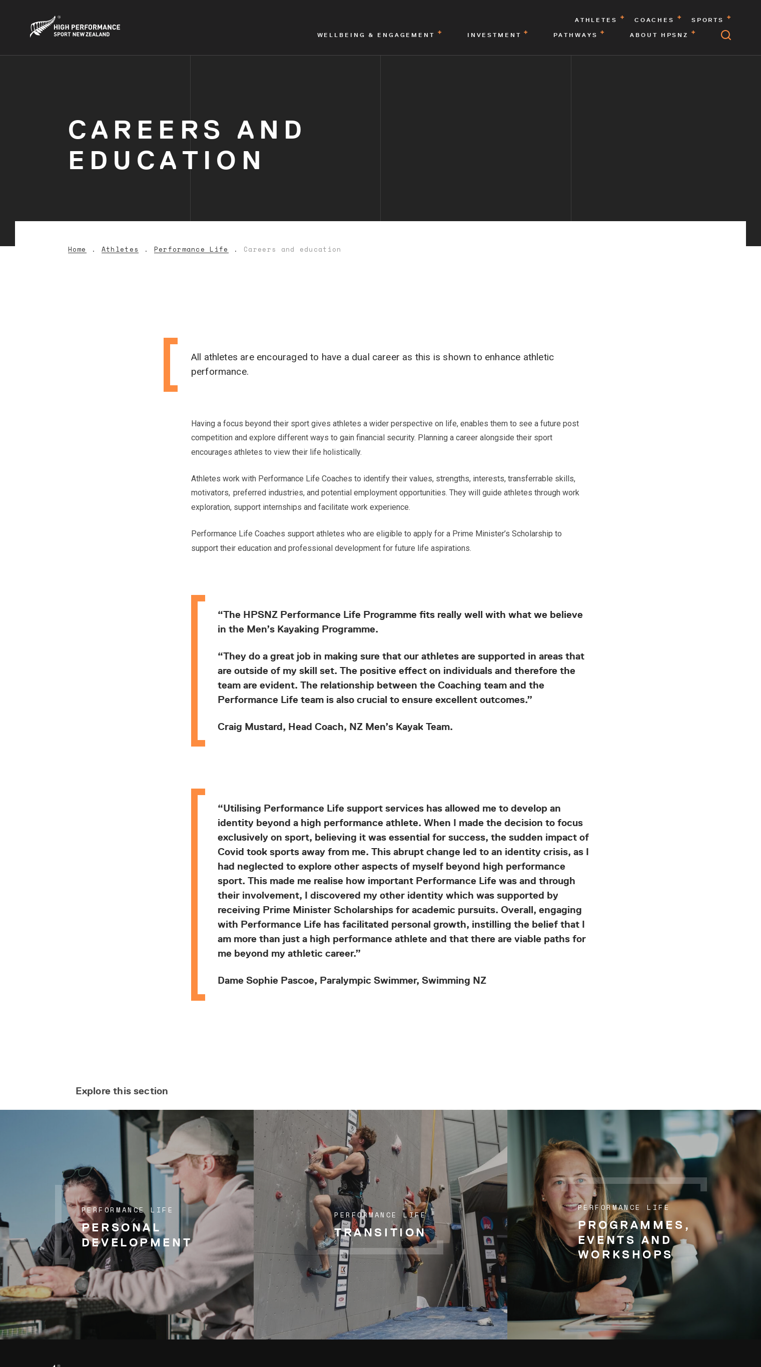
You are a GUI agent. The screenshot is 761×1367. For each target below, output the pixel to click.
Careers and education (292, 249)
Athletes (120, 249)
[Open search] (726, 35)
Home (77, 249)
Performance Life (191, 249)
